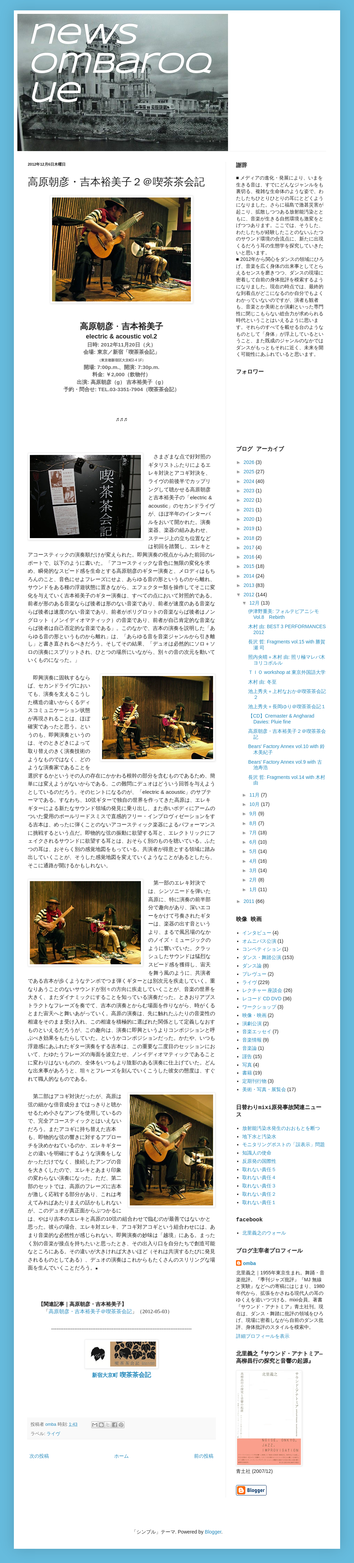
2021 (250, 509)
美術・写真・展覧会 (264, 1089)
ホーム (121, 1456)
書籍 (247, 1072)
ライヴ (53, 1433)
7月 (253, 832)
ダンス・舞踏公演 (261, 957)
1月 (253, 889)
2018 (250, 538)
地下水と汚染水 (259, 1136)
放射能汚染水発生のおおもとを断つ (281, 1128)
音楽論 (249, 1048)
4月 (253, 861)
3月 (253, 870)
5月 (253, 851)
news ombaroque (119, 65)
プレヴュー (254, 974)
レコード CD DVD (262, 998)
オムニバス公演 (259, 941)
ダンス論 (252, 965)
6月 (253, 842)
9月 (253, 813)
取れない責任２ (259, 1194)
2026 (250, 462)
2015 (250, 566)
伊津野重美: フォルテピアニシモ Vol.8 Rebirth (283, 614)
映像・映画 (254, 1015)
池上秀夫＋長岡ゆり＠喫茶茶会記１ (287, 706)
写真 (247, 1065)
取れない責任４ (259, 1177)
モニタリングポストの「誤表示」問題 (283, 1144)
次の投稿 (39, 1456)
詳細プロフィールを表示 (262, 1336)
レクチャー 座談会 (262, 990)
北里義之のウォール (264, 1233)
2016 (250, 557)
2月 (253, 880)
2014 (250, 576)
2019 (250, 528)
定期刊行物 (254, 1081)
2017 (250, 547)
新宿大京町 (121, 1375)
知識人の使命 (256, 1153)
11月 (255, 795)
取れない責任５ (259, 1169)
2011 (250, 901)
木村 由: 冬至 (262, 682)
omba (249, 1263)
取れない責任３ (259, 1185)
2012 (250, 594)
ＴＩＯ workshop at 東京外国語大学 (287, 672)
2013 (250, 585)
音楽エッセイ (256, 1031)
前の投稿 (203, 1456)
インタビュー (256, 933)
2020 (250, 519)
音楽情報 (252, 1040)
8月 (253, 823)
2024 (250, 481)
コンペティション (261, 949)
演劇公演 (252, 1023)
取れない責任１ (259, 1202)
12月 (255, 603)
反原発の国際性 (259, 1161)
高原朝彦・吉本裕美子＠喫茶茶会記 (90, 1311)
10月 (255, 804)
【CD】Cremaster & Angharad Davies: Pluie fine (281, 719)
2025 (250, 471)
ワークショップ (259, 1007)
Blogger (213, 1532)
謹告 (247, 1056)
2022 (250, 500)
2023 (250, 490)
